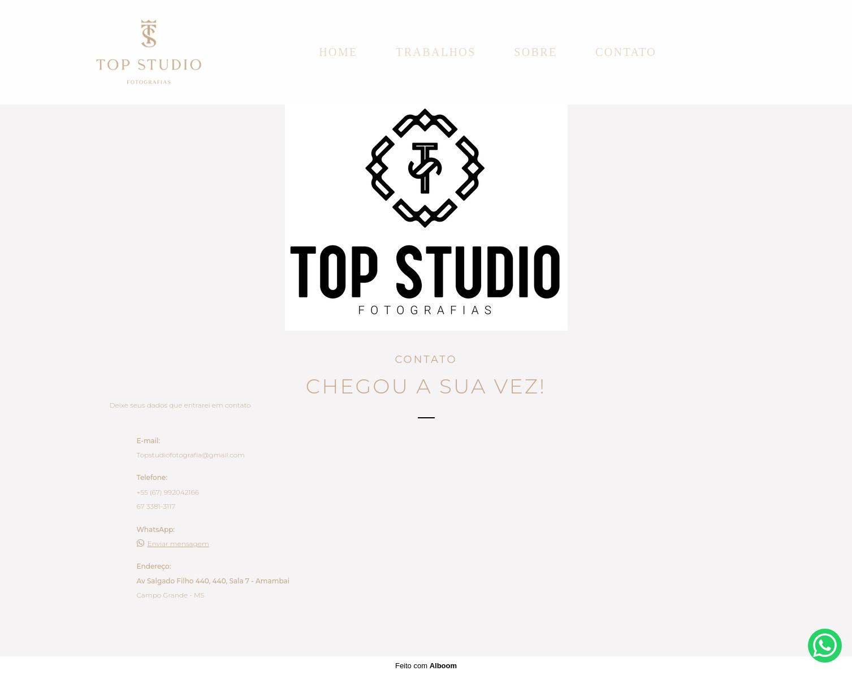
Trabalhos (436, 52)
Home (338, 52)
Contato (625, 52)
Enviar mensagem (178, 543)
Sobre (535, 52)
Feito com (426, 665)
